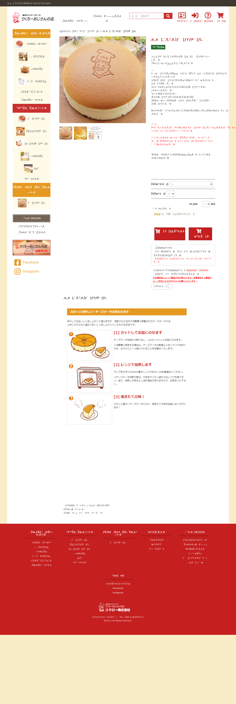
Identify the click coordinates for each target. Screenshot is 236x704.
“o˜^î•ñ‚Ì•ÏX (156, 549)
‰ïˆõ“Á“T (156, 544)
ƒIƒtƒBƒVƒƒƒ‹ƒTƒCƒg (118, 583)
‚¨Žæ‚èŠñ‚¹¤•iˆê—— (74, 20)
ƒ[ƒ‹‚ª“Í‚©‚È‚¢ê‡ (195, 558)
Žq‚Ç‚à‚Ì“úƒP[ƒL (31, 131)
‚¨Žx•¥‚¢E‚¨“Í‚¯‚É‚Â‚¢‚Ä (31, 232)
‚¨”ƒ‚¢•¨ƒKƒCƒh (31, 218)
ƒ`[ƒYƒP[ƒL (31, 118)
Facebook (26, 262)
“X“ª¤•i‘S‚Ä (31, 179)
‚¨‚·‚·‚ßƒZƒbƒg (31, 56)
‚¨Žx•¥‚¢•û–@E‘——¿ (194, 544)
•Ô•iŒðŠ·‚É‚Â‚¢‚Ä (195, 549)
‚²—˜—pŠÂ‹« (195, 553)
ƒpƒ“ (31, 168)
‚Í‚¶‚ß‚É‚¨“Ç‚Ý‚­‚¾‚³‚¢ (31, 91)
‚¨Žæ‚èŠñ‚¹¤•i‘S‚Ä (31, 99)
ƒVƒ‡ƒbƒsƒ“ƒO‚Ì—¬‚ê (31, 226)
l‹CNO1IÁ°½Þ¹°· (31, 44)
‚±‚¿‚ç (170, 63)
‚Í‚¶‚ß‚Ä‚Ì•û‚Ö (156, 540)
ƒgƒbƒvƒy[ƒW (67, 31)
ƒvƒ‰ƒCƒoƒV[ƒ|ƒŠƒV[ (104, 617)
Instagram (26, 271)
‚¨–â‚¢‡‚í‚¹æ (195, 562)
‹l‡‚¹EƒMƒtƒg (31, 81)
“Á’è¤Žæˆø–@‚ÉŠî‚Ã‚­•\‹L (131, 617)
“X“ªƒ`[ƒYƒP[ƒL (89, 31)
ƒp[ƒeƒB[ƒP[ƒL (31, 143)
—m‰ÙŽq (32, 69)
